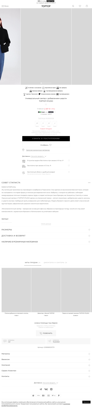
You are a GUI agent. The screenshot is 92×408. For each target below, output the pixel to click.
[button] (41, 83)
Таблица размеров (46, 118)
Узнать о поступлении (46, 139)
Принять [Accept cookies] (86, 402)
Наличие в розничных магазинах (38, 150)
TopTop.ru (46, 6)
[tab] (32, 264)
